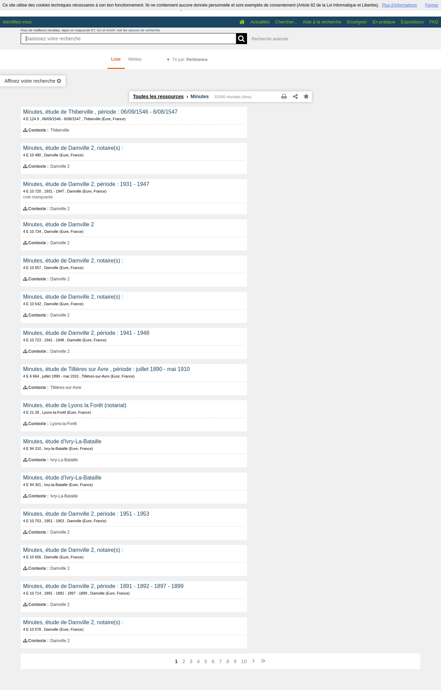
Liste (116, 59)
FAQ (433, 21)
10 (244, 661)
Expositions (412, 21)
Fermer (432, 5)
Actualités (259, 21)
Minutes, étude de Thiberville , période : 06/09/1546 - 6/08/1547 (100, 112)
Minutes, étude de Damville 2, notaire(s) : (73, 148)
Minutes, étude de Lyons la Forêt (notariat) (74, 405)
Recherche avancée (270, 39)
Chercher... (286, 21)
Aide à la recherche (321, 21)
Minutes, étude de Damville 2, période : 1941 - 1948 (86, 333)
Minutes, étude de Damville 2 (58, 224)
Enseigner (357, 21)
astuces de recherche (144, 30)
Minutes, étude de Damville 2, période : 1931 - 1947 (86, 184)
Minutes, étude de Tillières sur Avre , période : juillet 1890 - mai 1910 (106, 369)
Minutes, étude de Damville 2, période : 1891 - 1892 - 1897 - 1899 (103, 586)
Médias (135, 59)
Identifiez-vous (17, 21)
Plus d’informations (399, 5)
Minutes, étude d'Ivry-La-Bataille (62, 441)
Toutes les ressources (158, 96)
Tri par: (189, 59)
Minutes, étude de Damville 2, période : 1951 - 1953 (86, 514)
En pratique (384, 21)
